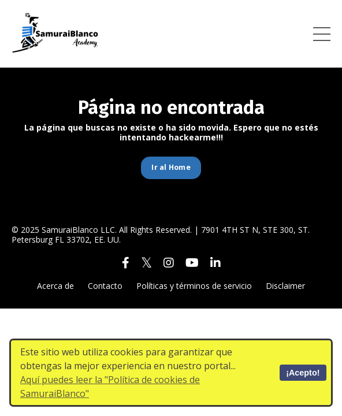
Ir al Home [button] (171, 167)
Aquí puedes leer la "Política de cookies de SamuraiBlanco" (110, 386)
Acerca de (55, 285)
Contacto (105, 285)
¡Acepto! (302, 372)
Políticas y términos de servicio (194, 285)
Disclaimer (285, 285)
